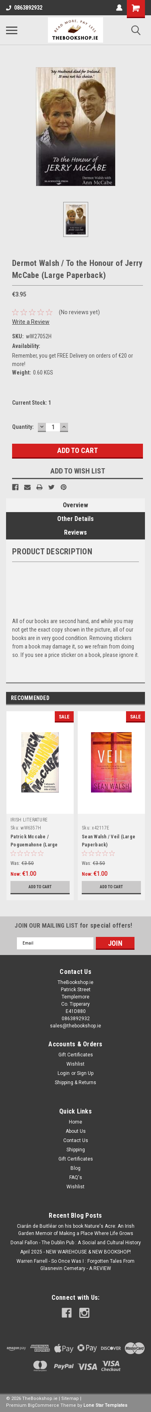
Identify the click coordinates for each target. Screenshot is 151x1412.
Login (64, 1073)
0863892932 (24, 7)
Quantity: (23, 427)
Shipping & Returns (75, 1082)
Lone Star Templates (105, 1405)
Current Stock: (31, 402)
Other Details (75, 519)
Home (75, 1122)
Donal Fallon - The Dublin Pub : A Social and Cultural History (75, 1242)
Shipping (75, 1150)
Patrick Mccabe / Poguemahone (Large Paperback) (34, 845)
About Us (76, 1131)
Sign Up (85, 1073)
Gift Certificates (75, 1055)
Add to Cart (40, 887)
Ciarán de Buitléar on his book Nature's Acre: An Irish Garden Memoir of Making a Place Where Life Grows (75, 1229)
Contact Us (75, 1140)
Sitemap (70, 1398)
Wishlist (75, 1064)
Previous (127, 698)
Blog (75, 1168)
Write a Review (31, 322)
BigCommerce (43, 1405)
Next (139, 698)
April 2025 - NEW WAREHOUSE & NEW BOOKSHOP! (75, 1252)
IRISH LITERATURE (29, 820)
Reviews (75, 532)
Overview (75, 505)
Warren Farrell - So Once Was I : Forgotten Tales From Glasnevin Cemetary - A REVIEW (75, 1264)
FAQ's (75, 1177)
